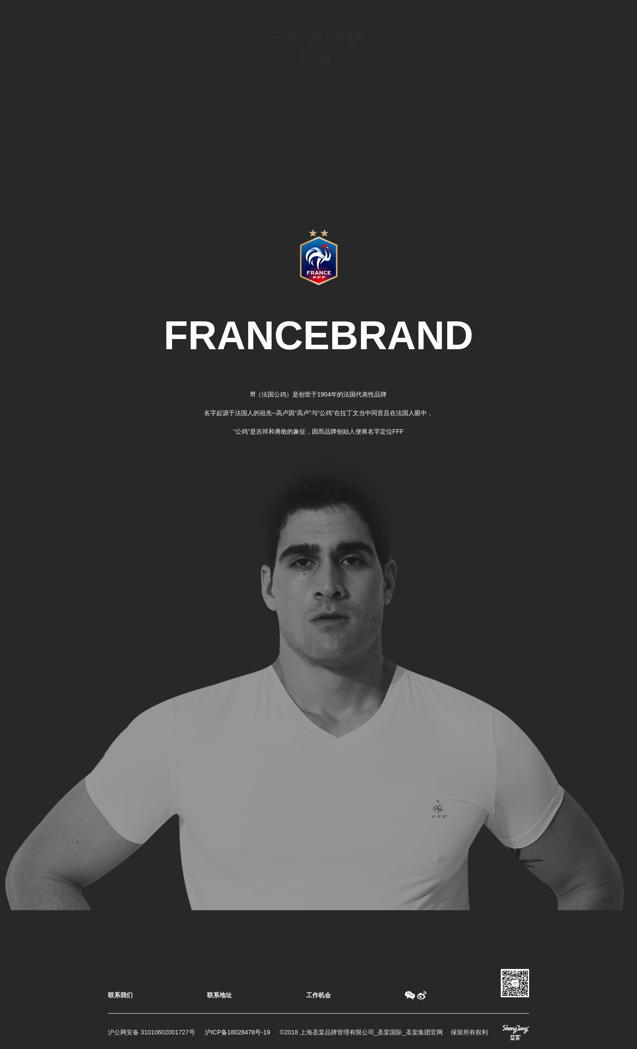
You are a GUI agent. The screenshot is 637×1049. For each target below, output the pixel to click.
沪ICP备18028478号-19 (237, 1032)
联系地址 (219, 995)
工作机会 (318, 995)
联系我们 (120, 995)
